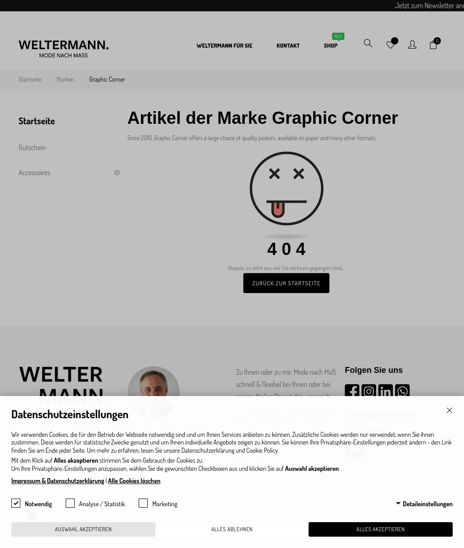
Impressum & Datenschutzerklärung (57, 480)
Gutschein (32, 147)
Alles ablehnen (232, 529)
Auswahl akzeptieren (83, 529)
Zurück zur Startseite (286, 283)
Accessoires (34, 172)
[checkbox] (15, 503)
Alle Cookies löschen (134, 480)
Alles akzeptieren (381, 529)
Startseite (37, 121)
